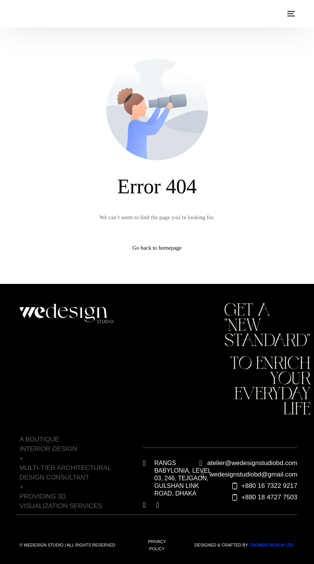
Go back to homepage (157, 248)
